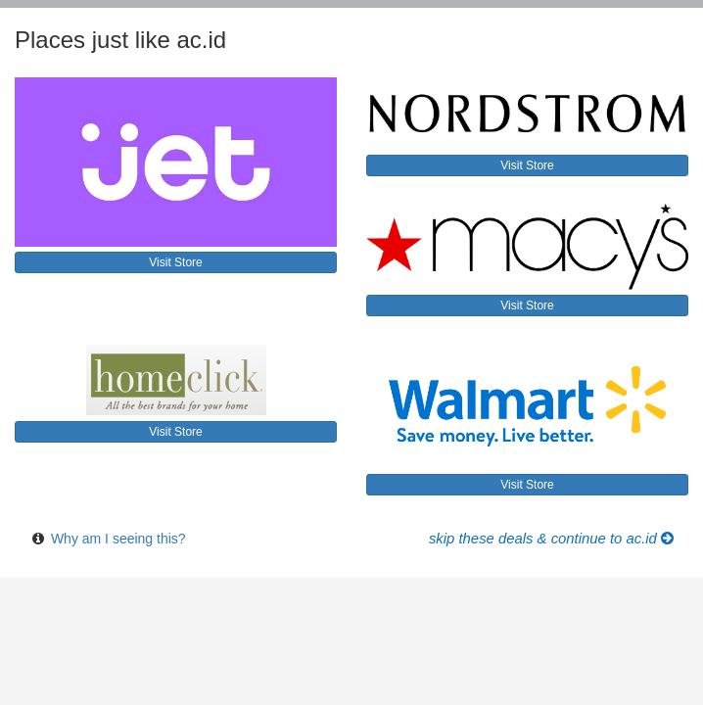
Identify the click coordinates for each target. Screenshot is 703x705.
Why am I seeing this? (118, 538)
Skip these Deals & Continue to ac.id (551, 538)
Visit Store (175, 262)
